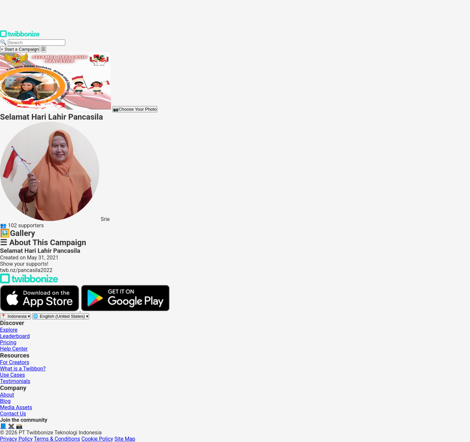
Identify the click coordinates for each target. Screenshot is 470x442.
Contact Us (13, 414)
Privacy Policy (16, 439)
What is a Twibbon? (23, 368)
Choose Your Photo (135, 109)
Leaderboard (15, 336)
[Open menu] (43, 49)
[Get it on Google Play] (125, 309)
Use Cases (12, 375)
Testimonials (15, 381)
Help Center (14, 349)
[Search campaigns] (36, 42)
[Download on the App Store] (40, 309)
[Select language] (60, 316)
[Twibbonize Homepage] (20, 36)
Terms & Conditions (57, 439)
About (7, 395)
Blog (5, 401)
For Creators (14, 362)
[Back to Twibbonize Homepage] (29, 282)
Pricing (8, 342)
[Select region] (15, 316)
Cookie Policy (97, 439)
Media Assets (16, 407)
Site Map (125, 439)
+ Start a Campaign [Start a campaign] (20, 49)
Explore (9, 330)
